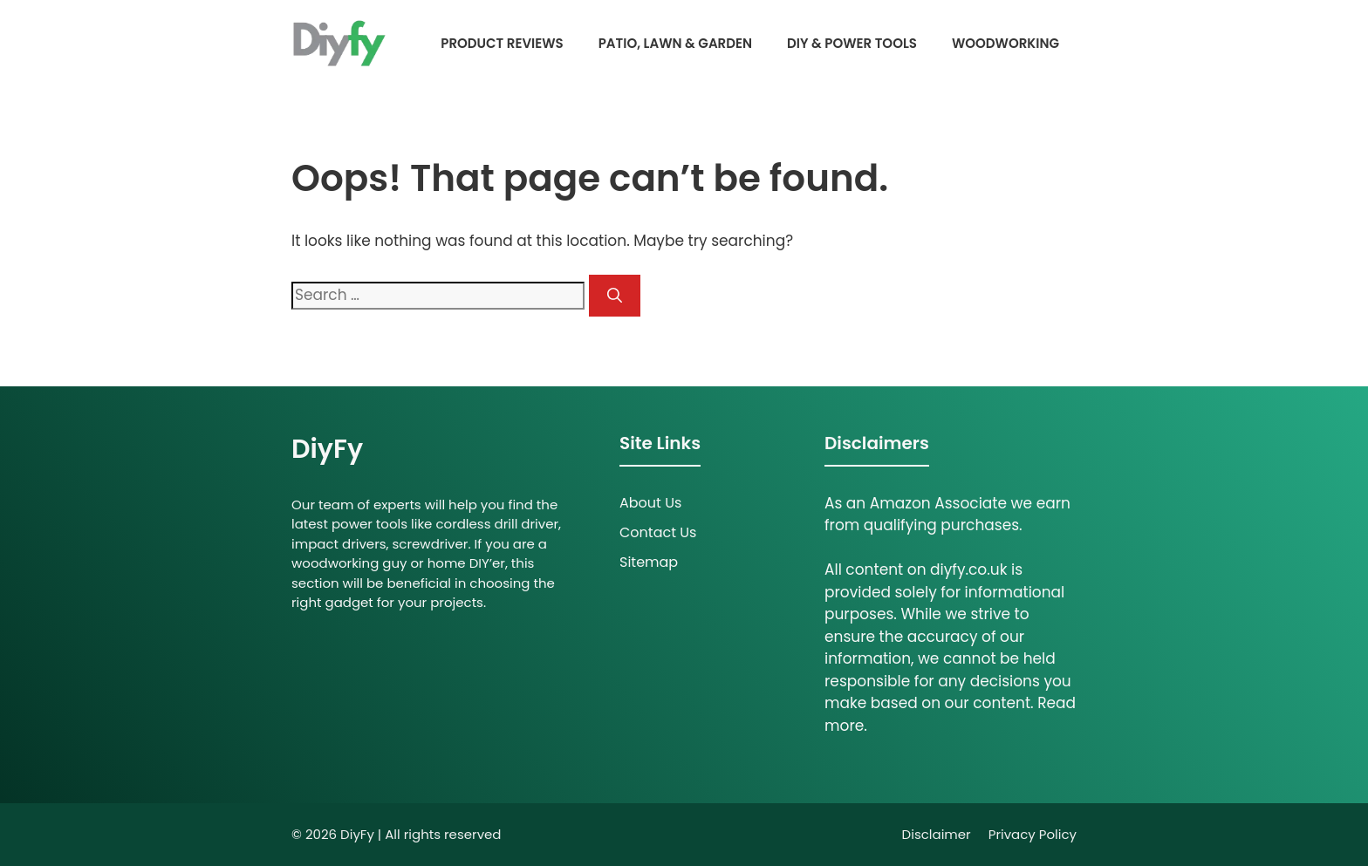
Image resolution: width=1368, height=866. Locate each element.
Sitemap (648, 562)
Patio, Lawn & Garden (675, 43)
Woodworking (1005, 43)
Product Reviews (502, 43)
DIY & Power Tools (852, 43)
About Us (650, 503)
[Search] (614, 296)
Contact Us (657, 532)
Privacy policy (1032, 834)
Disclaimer (936, 834)
